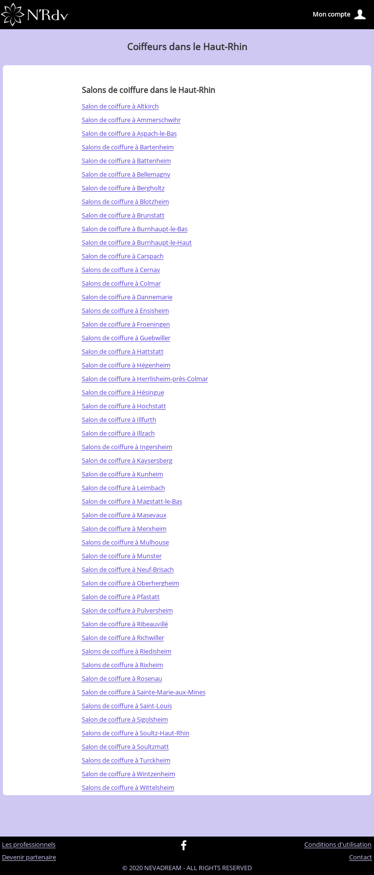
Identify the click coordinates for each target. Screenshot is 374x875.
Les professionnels (29, 844)
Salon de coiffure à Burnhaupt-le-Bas (134, 229)
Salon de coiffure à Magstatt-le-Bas (132, 501)
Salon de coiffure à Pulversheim (127, 610)
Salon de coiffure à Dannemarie (127, 297)
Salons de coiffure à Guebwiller (126, 338)
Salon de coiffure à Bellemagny (126, 174)
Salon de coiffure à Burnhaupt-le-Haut (137, 242)
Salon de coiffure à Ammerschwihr (131, 120)
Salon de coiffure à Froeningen (126, 324)
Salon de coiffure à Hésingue (123, 392)
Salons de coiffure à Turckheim (126, 760)
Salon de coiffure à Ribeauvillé (125, 624)
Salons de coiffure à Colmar (121, 283)
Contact (360, 857)
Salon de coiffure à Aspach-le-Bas (129, 133)
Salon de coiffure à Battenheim (126, 161)
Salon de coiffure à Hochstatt (124, 406)
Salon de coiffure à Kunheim (122, 474)
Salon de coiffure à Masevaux (124, 515)
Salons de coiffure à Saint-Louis (127, 706)
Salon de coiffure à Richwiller (123, 638)
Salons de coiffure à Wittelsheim (128, 788)
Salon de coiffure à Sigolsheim (125, 719)
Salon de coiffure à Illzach (118, 433)
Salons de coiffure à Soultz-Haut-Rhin (135, 733)
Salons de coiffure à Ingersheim (127, 447)
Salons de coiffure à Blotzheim (125, 202)
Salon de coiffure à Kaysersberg (127, 460)
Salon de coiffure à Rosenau (122, 678)
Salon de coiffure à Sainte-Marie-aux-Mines (144, 692)
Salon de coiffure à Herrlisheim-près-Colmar (145, 379)
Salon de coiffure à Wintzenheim (128, 774)
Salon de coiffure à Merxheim (124, 529)
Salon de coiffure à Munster (122, 556)
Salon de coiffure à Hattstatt (123, 351)
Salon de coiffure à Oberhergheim (130, 583)
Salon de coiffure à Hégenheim (126, 365)
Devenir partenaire (29, 857)
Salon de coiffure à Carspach (123, 256)
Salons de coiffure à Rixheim (122, 665)
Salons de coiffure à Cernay (121, 270)
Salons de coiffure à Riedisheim (126, 651)
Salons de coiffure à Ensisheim (125, 311)
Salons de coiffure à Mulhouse (125, 542)
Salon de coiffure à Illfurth (119, 420)
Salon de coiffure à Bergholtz (123, 188)
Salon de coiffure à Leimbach (123, 488)
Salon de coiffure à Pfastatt (121, 597)
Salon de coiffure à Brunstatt (123, 215)
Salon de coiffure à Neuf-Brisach (128, 569)
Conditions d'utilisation (338, 844)
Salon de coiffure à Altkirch (120, 106)
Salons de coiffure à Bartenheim (128, 147)
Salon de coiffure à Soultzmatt (125, 747)
